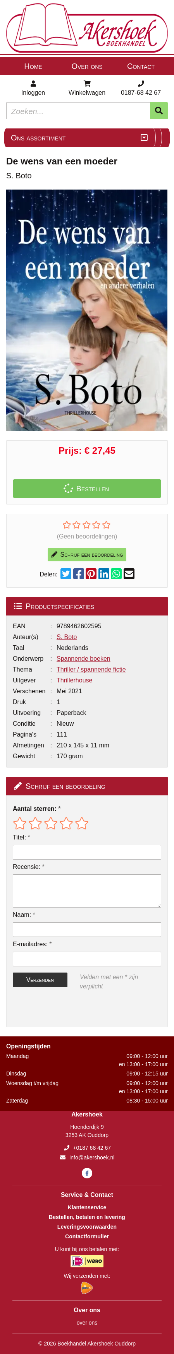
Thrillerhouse (74, 680)
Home (33, 66)
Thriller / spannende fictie (91, 669)
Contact (141, 66)
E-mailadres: (30, 944)
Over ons (86, 66)
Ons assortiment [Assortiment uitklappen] (38, 137)
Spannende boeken (83, 658)
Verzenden (40, 979)
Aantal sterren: (35, 808)
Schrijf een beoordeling (87, 554)
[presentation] (62, 1009)
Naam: (22, 914)
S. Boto (67, 637)
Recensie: (26, 866)
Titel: (19, 837)
